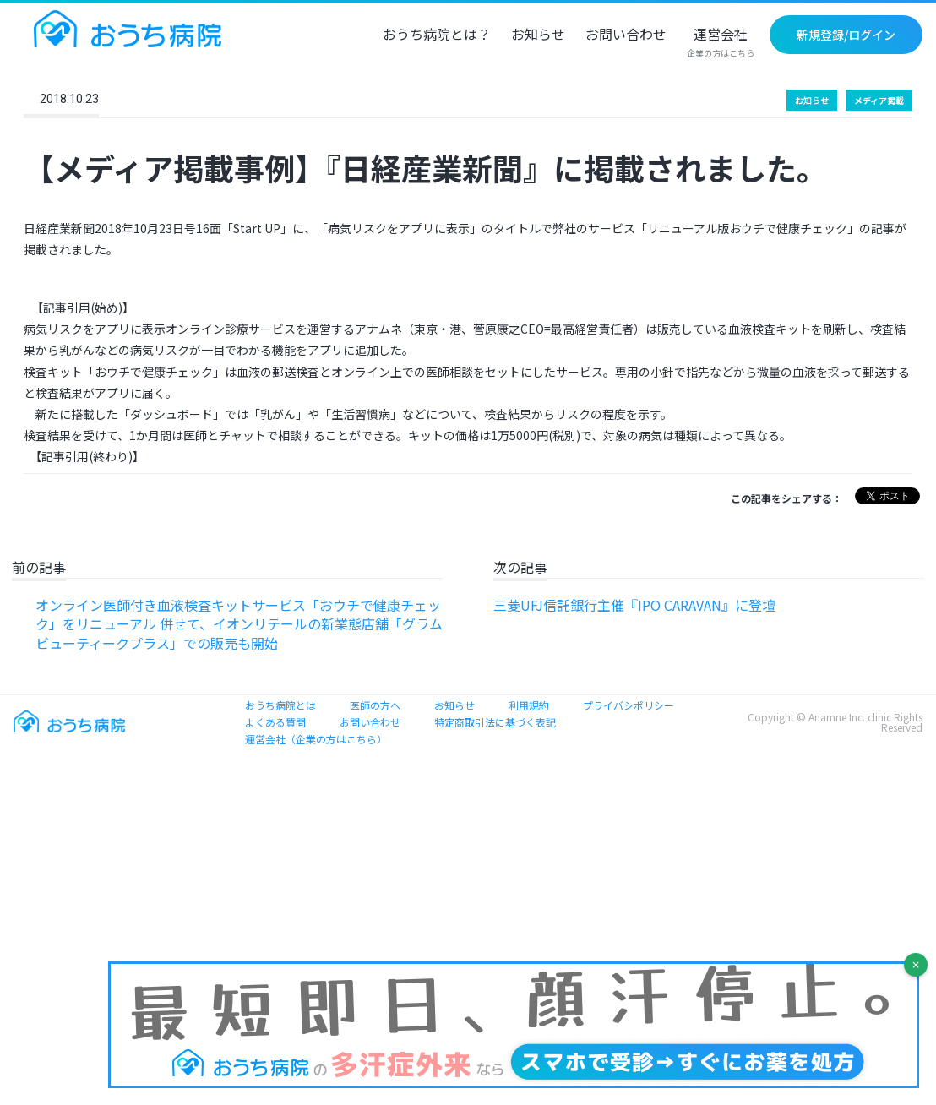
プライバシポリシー (628, 705)
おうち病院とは (280, 705)
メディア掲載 (879, 100)
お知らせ (538, 35)
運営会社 (720, 43)
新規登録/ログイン (846, 34)
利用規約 (529, 705)
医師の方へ (375, 705)
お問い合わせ (626, 35)
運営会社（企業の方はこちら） (316, 739)
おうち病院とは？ (437, 35)
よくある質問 (275, 722)
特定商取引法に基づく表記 (495, 722)
